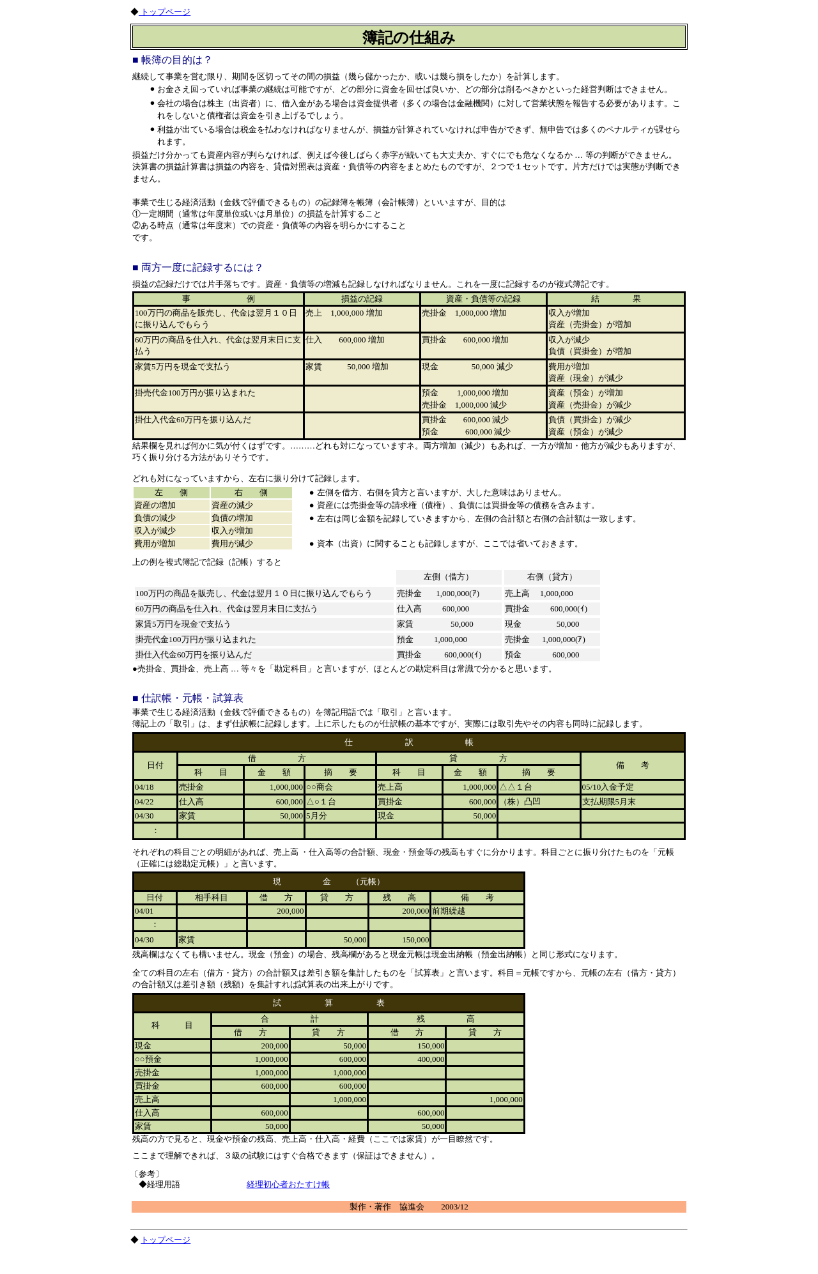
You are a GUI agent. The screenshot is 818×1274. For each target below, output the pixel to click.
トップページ (164, 12)
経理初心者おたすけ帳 (288, 1184)
